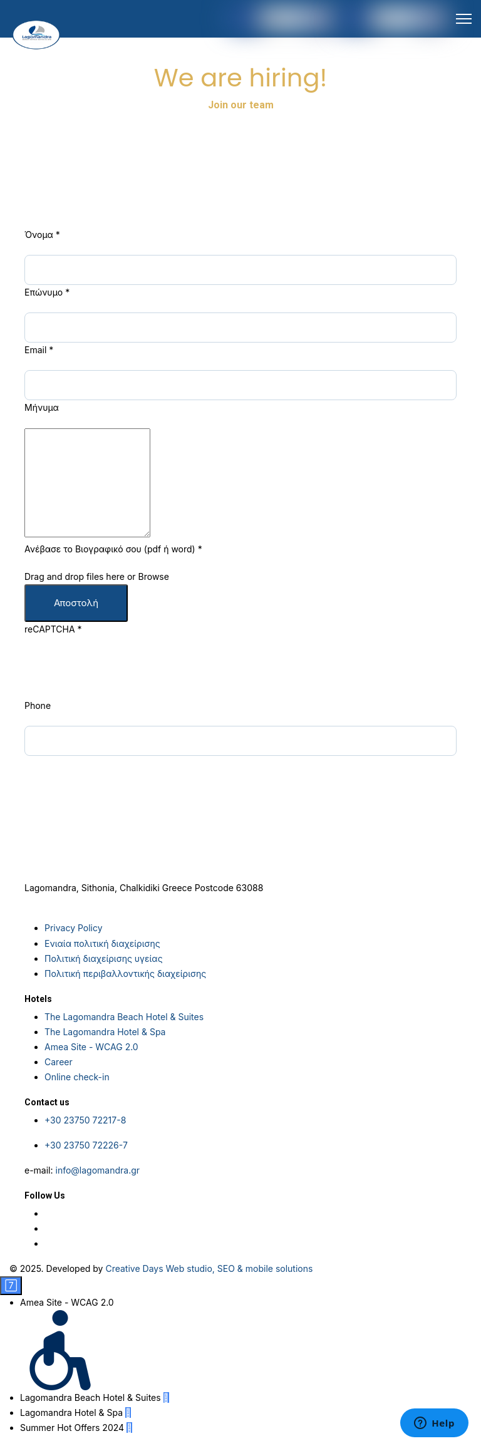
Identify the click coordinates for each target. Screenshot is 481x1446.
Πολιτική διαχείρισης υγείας (103, 958)
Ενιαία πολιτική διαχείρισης (102, 943)
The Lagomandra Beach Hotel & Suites (124, 1016)
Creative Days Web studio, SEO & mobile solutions (209, 1268)
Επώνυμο (47, 292)
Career (58, 1061)
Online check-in (77, 1077)
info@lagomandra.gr (97, 1170)
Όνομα (42, 234)
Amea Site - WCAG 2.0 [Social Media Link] (91, 1046)
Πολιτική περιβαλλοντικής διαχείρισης (125, 973)
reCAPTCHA (53, 629)
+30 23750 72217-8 (85, 1120)
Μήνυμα (41, 407)
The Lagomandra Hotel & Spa (104, 1031)
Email (38, 349)
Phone (37, 705)
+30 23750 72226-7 (86, 1145)
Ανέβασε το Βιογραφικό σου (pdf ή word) (113, 549)
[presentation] (119, 673)
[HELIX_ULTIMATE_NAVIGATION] (464, 19)
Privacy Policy (73, 927)
